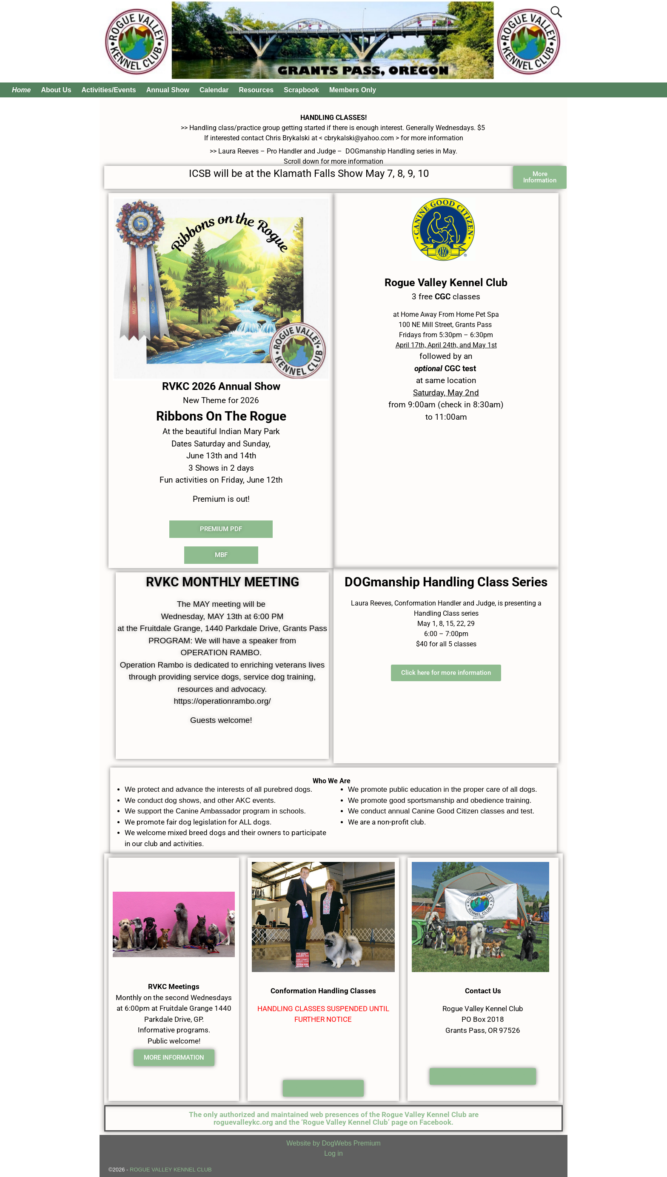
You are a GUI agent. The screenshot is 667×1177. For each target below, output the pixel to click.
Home (21, 90)
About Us (56, 90)
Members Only (352, 90)
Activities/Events (109, 90)
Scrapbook (301, 90)
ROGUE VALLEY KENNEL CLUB (171, 1169)
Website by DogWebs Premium (333, 1143)
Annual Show (167, 90)
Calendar (214, 90)
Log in (333, 1153)
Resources (256, 90)
